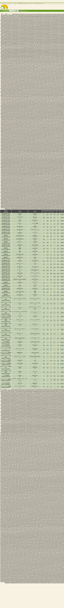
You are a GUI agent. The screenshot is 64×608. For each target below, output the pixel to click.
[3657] (13, 206)
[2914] (23, 164)
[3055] (62, 172)
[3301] (32, 186)
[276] (32, 25)
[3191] (23, 180)
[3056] (2, 173)
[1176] (57, 66)
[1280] (49, 72)
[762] (46, 46)
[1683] (42, 95)
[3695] (62, 207)
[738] (52, 45)
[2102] (20, 119)
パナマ (35, 257)
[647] (26, 41)
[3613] (9, 204)
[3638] (20, 205)
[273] (25, 25)
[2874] (31, 162)
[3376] (2, 191)
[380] (26, 29)
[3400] (10, 192)
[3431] (38, 193)
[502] (62, 34)
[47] (26, 15)
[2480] (2, 140)
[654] (43, 41)
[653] (40, 41)
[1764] (29, 100)
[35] (4, 15)
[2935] (23, 166)
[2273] (21, 129)
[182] (62, 20)
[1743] (30, 99)
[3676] (6, 207)
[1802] (15, 102)
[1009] (5, 58)
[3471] (30, 195)
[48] (27, 15)
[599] (39, 39)
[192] (22, 21)
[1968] (2, 112)
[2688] (49, 151)
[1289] (13, 74)
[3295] (15, 186)
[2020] (29, 114)
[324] (19, 27)
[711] (52, 44)
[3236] (29, 182)
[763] (48, 46)
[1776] (2, 101)
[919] (39, 53)
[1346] (55, 76)
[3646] (43, 205)
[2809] (29, 158)
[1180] (6, 68)
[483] (17, 34)
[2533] (32, 143)
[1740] (21, 99)
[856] (16, 51)
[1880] (57, 106)
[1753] (60, 99)
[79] (19, 16)
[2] (13, 14)
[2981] (32, 168)
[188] (13, 21)
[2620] (37, 148)
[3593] (13, 203)
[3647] (46, 205)
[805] (21, 49)
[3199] (46, 180)
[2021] (32, 114)
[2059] (18, 117)
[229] (47, 22)
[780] (26, 47)
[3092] (45, 174)
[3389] (40, 191)
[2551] (23, 144)
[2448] (33, 138)
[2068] (45, 117)
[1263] (62, 71)
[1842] (8, 105)
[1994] (15, 113)
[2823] (7, 160)
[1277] (40, 72)
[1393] (5, 80)
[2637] (24, 149)
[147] (42, 19)
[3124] (14, 176)
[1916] (37, 108)
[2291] (11, 130)
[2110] (43, 119)
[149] (47, 19)
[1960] (41, 111)
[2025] (44, 114)
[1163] (18, 66)
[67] (61, 15)
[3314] (8, 187)
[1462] (20, 83)
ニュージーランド (20, 291)
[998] (37, 57)
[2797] (56, 157)
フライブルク (35, 363)
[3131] (34, 176)
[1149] (40, 65)
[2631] (7, 149)
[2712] (57, 152)
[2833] (36, 160)
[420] (57, 31)
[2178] (55, 123)
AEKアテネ (19, 352)
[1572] (29, 89)
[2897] (36, 163)
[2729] (44, 154)
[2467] (26, 139)
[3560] (41, 200)
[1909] (17, 108)
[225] (37, 22)
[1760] (18, 100)
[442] (46, 32)
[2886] (4, 163)
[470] (49, 33)
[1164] (21, 66)
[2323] (42, 131)
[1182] (12, 68)
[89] (37, 16)
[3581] (40, 201)
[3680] (18, 207)
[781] (28, 47)
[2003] (42, 113)
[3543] (54, 199)
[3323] (34, 187)
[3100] (6, 175)
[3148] (21, 178)
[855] (14, 51)
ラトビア (35, 294)
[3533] (24, 199)
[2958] (27, 167)
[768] (60, 46)
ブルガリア (19, 245)
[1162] (15, 66)
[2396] (6, 136)
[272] (22, 25)
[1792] (49, 101)
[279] (39, 25)
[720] (10, 45)
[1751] (54, 99)
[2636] (21, 149)
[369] (63, 28)
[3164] (6, 179)
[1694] (12, 96)
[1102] (27, 63)
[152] (54, 19)
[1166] (27, 66)
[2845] (9, 161)
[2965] (48, 167)
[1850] (31, 105)
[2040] (26, 115)
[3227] (3, 182)
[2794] (47, 157)
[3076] (61, 173)
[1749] (48, 99)
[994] (27, 57)
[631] (52, 40)
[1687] (54, 95)
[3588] (61, 201)
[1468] (37, 83)
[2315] (18, 131)
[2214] (35, 125)
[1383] (38, 78)
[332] (38, 27)
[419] (55, 31)
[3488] (18, 197)
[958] (5, 56)
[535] (14, 37)
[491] (36, 34)
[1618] (39, 92)
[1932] (21, 109)
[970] (33, 56)
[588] (13, 39)
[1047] (54, 59)
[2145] (21, 121)
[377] (18, 29)
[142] (30, 19)
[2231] (23, 126)
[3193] (29, 180)
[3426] (23, 193)
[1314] (23, 75)
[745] (6, 46)
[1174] (51, 66)
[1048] (57, 59)
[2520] (57, 142)
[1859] (58, 105)
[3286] (51, 185)
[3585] (52, 201)
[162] (14, 20)
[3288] (57, 185)
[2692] (61, 151)
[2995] (11, 169)
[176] (47, 20)
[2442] (15, 138)
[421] (59, 31)
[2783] (15, 157)
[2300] (37, 130)
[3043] (26, 172)
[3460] (61, 194)
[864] (35, 51)
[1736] (10, 99)
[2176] (49, 123)
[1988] (61, 112)
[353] (25, 28)
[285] (53, 25)
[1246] (12, 71)
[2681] (29, 151)
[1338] (31, 76)
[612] (7, 40)
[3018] (15, 170)
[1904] (2, 108)
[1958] (35, 111)
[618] (21, 40)
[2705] (36, 152)
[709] (47, 44)
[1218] (55, 69)
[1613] (24, 92)
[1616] (33, 92)
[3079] (7, 174)
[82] (25, 16)
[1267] (11, 72)
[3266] (55, 183)
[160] (10, 20)
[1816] (57, 102)
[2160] (2, 123)
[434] (27, 32)
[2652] (6, 150)
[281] (44, 25)
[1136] (2, 65)
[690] (2, 44)
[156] (62, 394)
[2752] (49, 155)
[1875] (42, 106)
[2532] (29, 143)
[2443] (18, 138)
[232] (54, 22)
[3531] (18, 199)
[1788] (37, 101)
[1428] (45, 81)
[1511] (38, 86)
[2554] (31, 144)
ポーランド (35, 220)
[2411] (50, 136)
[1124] (29, 64)
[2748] (37, 155)
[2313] (13, 131)
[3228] (6, 182)
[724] (19, 45)
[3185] (5, 180)
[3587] (58, 201)
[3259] (34, 183)
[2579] (42, 145)
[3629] (56, 204)
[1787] (34, 101)
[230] (49, 22)
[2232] (26, 126)
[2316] (21, 131)
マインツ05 (19, 363)
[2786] (23, 157)
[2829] (24, 160)
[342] (62, 27)
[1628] (6, 93)
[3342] (27, 188)
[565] (21, 38)
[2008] (57, 113)
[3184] (2, 180)
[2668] (53, 150)
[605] (53, 39)
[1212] (37, 69)
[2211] (26, 125)
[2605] (56, 146)
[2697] (13, 152)
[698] (21, 44)
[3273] (13, 185)
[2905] (60, 163)
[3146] (15, 178)
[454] (11, 33)
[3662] (27, 206)
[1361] (36, 77)
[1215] (46, 69)
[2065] (36, 117)
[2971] (3, 168)
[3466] (15, 195)
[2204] (6, 125)
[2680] (26, 151)
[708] (45, 44)
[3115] (50, 175)
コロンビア (35, 248)
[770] (2, 47)
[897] (50, 52)
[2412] (53, 136)
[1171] (42, 66)
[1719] (23, 97)
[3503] (62, 197)
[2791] (38, 157)
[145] (37, 19)
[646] (24, 41)
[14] (30, 14)
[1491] (42, 84)
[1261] (56, 71)
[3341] (24, 188)
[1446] (35, 82)
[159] (7, 20)
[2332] (6, 132)
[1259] (50, 71)
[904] (3, 53)
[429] (15, 32)
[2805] (17, 158)
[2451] (42, 138)
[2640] (33, 149)
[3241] (44, 182)
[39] (11, 15)
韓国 (20, 248)
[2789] (32, 157)
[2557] (40, 144)
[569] (31, 38)
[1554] (39, 88)
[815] (45, 49)
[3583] (46, 201)
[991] (20, 57)
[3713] (56, 209)
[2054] (4, 117)
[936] (16, 54)
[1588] (14, 90)
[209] (63, 21)
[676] (32, 43)
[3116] (53, 175)
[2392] (57, 135)
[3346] (39, 188)
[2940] (37, 166)
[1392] (2, 80)
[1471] (46, 83)
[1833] (44, 103)
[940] (26, 54)
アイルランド (20, 294)
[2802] (8, 158)
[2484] (14, 140)
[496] (47, 34)
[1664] (49, 94)
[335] (45, 27)
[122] (46, 17)
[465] (37, 33)
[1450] (47, 82)
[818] (52, 49)
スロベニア (35, 288)
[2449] (36, 138)
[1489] (36, 84)
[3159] (54, 178)
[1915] (34, 108)
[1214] (43, 69)
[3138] (55, 176)
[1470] (43, 83)
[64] (56, 15)
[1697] (21, 96)
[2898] (39, 163)
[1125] (32, 64)
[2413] (56, 136)
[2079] (15, 118)
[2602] (47, 146)
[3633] (5, 205)
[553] (56, 37)
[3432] (41, 193)
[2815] (46, 158)
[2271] (15, 129)
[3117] (56, 175)
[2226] (8, 126)
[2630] (4, 149)
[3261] (40, 183)
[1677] (24, 95)
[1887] (15, 107)
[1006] (59, 57)
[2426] (31, 137)
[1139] (11, 65)
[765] (53, 46)
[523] (48, 35)
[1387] (50, 78)
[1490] (39, 84)
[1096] (10, 63)
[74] (11, 16)
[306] (40, 26)
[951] (52, 54)
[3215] (30, 181)
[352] (22, 28)
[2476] (53, 139)
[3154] (39, 178)
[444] (51, 32)
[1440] (18, 82)
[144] (35, 19)
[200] (41, 21)
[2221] (56, 125)
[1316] (29, 75)
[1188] (29, 68)
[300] (26, 26)
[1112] (57, 63)
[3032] (57, 170)
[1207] (23, 69)
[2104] (26, 119)
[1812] (45, 102)
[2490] (31, 140)
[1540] (61, 87)
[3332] (61, 187)
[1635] (26, 93)
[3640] (26, 205)
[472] (54, 33)
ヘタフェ (20, 375)
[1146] (31, 65)
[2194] (39, 124)
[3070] (43, 173)
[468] (45, 33)
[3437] (56, 193)
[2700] (21, 152)
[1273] (29, 72)
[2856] (41, 161)
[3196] (37, 180)
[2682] (31, 151)
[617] (18, 40)
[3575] (23, 201)
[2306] (55, 130)
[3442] (8, 194)
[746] (8, 46)
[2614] (20, 148)
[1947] (3, 111)
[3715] (62, 209)
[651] (36, 41)
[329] (31, 27)
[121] (44, 17)
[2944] (49, 166)
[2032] (2, 115)
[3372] (53, 189)
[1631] (15, 93)
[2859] (50, 161)
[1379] (26, 78)
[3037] (9, 172)
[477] (2, 34)
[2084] (29, 118)
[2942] (43, 166)
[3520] (49, 198)
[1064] (41, 60)
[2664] (41, 150)
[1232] (33, 70)
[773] (9, 47)
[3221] (48, 181)
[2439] (7, 138)
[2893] (24, 163)
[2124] (21, 120)
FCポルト (35, 367)
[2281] (44, 129)
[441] (44, 32)
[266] (8, 25)
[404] (19, 31)
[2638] (27, 149)
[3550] (12, 200)
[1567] (15, 89)
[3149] (24, 178)
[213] (9, 22)
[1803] (18, 102)
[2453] (48, 138)
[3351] (54, 188)
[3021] (24, 170)
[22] (44, 14)
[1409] (52, 80)
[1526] (20, 87)
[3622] (35, 204)
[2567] (7, 145)
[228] (45, 22)
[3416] (57, 192)
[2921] (44, 164)
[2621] (40, 148)
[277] (34, 25)
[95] (48, 16)
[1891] (26, 107)
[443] (48, 32)
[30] (59, 14)
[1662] (43, 94)
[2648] (57, 149)
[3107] (26, 175)
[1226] (15, 70)
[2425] (29, 137)
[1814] (51, 102)
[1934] (27, 109)
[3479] (54, 195)
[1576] (41, 89)
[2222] (59, 125)
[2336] (18, 132)
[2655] (15, 150)
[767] (58, 46)
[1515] (50, 86)
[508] (13, 35)
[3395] (58, 191)
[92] (43, 16)
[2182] (4, 124)
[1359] (30, 77)
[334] (43, 27)
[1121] (21, 64)
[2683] (34, 151)
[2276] (29, 129)
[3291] (3, 186)
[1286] (4, 74)
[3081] (13, 174)
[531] (4, 37)
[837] (34, 50)
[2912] (18, 164)
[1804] (21, 102)
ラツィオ (20, 383)
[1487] (30, 84)
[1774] (59, 100)
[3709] (44, 209)
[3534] (27, 199)
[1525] (17, 87)
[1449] (44, 82)
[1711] (62, 96)
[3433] (44, 193)
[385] (37, 29)
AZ (35, 360)
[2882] (55, 162)
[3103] (15, 175)
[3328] (49, 187)
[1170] (39, 66)
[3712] (53, 209)
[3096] (57, 174)
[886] (24, 52)
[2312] (10, 131)
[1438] (12, 82)
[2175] (46, 123)
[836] (32, 50)
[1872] (33, 106)
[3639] (23, 205)
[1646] (59, 93)
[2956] (21, 167)
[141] (28, 19)
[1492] (45, 84)
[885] (21, 52)
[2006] (51, 113)
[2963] (42, 167)
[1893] (32, 107)
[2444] (21, 138)
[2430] (43, 137)
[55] (40, 15)
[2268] (6, 129)
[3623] (38, 204)
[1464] (26, 83)
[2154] (47, 121)
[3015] (7, 170)
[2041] (29, 115)
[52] (35, 15)
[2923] (50, 164)
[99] (55, 16)
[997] (34, 57)
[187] (10, 21)
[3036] (6, 172)
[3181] (56, 179)
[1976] (26, 112)
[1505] (21, 86)
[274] (27, 25)
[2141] (9, 121)
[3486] (12, 197)
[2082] (23, 118)
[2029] (56, 114)
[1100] (21, 63)
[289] (63, 25)
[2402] (23, 136)
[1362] (39, 77)
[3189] (17, 180)
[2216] (41, 125)
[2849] (21, 161)
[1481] (13, 84)
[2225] (5, 126)
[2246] (4, 127)
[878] (5, 52)
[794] (59, 47)
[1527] (23, 87)
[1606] (4, 92)
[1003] (50, 57)
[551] (52, 37)
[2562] (55, 144)
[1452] (53, 82)
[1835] (50, 103)
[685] (53, 43)
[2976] (18, 168)
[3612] (6, 204)
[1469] (40, 83)
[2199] (54, 124)
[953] (56, 54)
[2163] (11, 123)
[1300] (45, 74)
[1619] (42, 92)
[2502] (4, 142)
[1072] (2, 62)
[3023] (30, 170)
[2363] (34, 133)
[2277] (32, 129)
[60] (49, 15)
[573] (40, 38)
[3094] (51, 174)
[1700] (29, 96)
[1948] (6, 111)
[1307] (3, 75)
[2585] (60, 145)
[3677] (9, 207)
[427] (10, 32)
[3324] (37, 187)
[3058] (8, 173)
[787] (42, 47)
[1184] (18, 68)
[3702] (23, 209)
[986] (8, 57)
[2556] (37, 144)
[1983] (46, 112)
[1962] (47, 111)
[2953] (13, 167)
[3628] (53, 204)
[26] (51, 14)
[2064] (33, 117)
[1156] (61, 65)
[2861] (56, 161)
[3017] (13, 170)
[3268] (61, 183)
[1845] (17, 105)
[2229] (17, 126)
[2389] (48, 135)
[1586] (8, 90)
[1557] (48, 88)
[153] (56, 19)
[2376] (10, 135)
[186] (8, 21)
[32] (62, 14)
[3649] (52, 205)
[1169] (36, 66)
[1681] (36, 95)
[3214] (27, 181)
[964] (19, 56)
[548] (45, 37)
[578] (52, 38)
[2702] (27, 152)
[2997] (17, 169)
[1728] (49, 97)
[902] (62, 52)
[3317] (17, 187)
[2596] (29, 146)
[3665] (36, 206)
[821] (59, 49)
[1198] (59, 68)
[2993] (5, 169)
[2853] (32, 161)
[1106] (39, 63)
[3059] (11, 173)
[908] (13, 53)
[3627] (50, 204)
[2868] (14, 162)
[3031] (54, 170)
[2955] (18, 167)
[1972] (14, 112)
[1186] (23, 68)
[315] (61, 26)
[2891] (18, 163)
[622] (30, 40)
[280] (41, 25)
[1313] (21, 75)
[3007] (46, 169)
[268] (13, 25)
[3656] (10, 206)
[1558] (51, 88)
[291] (4, 26)
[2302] (43, 130)
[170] (33, 20)
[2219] (50, 125)
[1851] (34, 105)
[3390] (43, 191)
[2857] (44, 161)
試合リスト (22, 10)
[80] (21, 16)
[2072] (57, 117)
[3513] (29, 198)
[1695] (15, 96)
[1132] (53, 64)
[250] (33, 23)
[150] (49, 19)
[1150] (43, 65)
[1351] (7, 77)
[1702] (35, 96)
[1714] (8, 97)
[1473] (52, 83)
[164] (19, 20)
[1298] (39, 74)
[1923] (58, 108)
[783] (33, 47)
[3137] (52, 176)
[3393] (52, 191)
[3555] (26, 200)
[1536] (49, 87)
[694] (11, 44)
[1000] (41, 57)
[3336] (10, 188)
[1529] (29, 87)
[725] (21, 45)
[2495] (46, 140)
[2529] (21, 143)
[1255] (38, 71)
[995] (29, 57)
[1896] (41, 107)
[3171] (26, 179)
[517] (34, 35)
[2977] (21, 168)
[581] (59, 38)
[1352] (10, 77)
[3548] (6, 200)
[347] (10, 28)
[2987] (50, 168)
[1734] (4, 99)
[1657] (29, 94)
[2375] (7, 135)
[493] (40, 34)
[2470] (35, 139)
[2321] (36, 131)
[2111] (46, 119)
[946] (40, 54)
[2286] (59, 129)
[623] (33, 40)
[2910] (12, 164)
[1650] (8, 94)
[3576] (26, 201)
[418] (52, 31)
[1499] (3, 86)
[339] (55, 27)
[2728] (41, 154)
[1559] (54, 88)
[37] (8, 15)
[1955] (26, 111)
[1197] (56, 68)
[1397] (17, 80)
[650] (33, 41)
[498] (52, 34)
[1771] (50, 100)
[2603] (50, 146)
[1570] (23, 89)
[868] (45, 51)
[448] (60, 32)
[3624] (41, 204)
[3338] (15, 188)
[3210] (15, 181)
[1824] (18, 103)
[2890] (15, 163)
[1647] (62, 93)
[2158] (59, 121)
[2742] (20, 155)
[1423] (30, 81)
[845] (53, 50)
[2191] (30, 124)
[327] (26, 27)
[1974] (20, 112)
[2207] (15, 125)
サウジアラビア (19, 235)
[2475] (50, 139)
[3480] (57, 195)
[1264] (2, 72)
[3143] (7, 178)
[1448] (41, 82)
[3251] (11, 183)
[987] (10, 57)
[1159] (7, 66)
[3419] (3, 193)
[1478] (4, 84)
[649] (31, 41)
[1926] (4, 109)
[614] (11, 40)
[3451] (34, 194)
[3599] (30, 203)
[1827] (26, 103)
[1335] (23, 76)
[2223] (62, 125)
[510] (18, 35)
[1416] (10, 81)
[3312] (2, 187)
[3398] (4, 192)
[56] (42, 15)
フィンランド (35, 266)
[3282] (39, 185)
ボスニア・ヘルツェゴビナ (20, 279)
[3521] (52, 198)
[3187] (11, 180)
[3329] (52, 187)
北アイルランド (35, 269)
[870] (49, 51)
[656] (47, 41)
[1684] (45, 95)
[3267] (58, 183)
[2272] (18, 129)
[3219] (42, 181)
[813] (40, 49)
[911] (20, 53)
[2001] (36, 113)
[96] (50, 16)
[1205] (17, 69)
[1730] (55, 97)
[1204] (14, 69)
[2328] (57, 131)
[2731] (50, 154)
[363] (48, 28)
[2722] (23, 154)
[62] (52, 15)
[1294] (27, 74)
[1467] (34, 83)
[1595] (34, 90)
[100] (57, 16)
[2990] (59, 168)
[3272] (10, 185)
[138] (21, 19)
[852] (7, 51)
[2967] (54, 167)
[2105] (29, 119)
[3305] (44, 186)
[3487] (15, 197)
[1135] (62, 64)
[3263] (46, 183)
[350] (18, 28)
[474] (59, 33)
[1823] (15, 103)
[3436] (53, 193)
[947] (42, 54)
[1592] (26, 90)
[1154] (55, 65)
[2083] (26, 118)
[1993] (13, 113)
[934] (11, 54)
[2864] (2, 162)
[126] (55, 17)
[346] (8, 28)
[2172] (37, 123)
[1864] (10, 106)
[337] (50, 27)
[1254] (35, 71)
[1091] (58, 62)
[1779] (11, 101)
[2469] (32, 139)
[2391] (54, 135)
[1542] (4, 88)
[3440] (2, 194)
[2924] (53, 164)
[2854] (35, 161)
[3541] (48, 199)
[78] (18, 16)
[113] (25, 17)
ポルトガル (19, 273)
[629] (47, 40)
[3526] (4, 199)
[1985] (52, 112)
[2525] (9, 143)
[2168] (26, 123)
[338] (52, 27)
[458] (21, 33)
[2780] (6, 157)
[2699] (18, 152)
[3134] (43, 176)
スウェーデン (20, 226)
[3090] (39, 174)
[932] (7, 54)
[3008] (49, 169)
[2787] (26, 157)
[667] (10, 43)
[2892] (21, 163)
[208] (60, 21)
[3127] (23, 176)
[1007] (62, 57)
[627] (42, 40)
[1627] (3, 93)
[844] (51, 50)
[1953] (21, 111)
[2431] (46, 137)
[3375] (62, 189)
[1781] (17, 101)
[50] (31, 15)
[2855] (38, 161)
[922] (46, 53)
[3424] (18, 193)
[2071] (54, 117)
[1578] (47, 89)
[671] (20, 43)
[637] (2, 41)
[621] (28, 40)
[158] (5, 20)
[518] (37, 35)
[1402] (31, 80)
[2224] (2, 126)
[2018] (23, 114)
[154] (59, 19)
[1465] (29, 83)
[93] (44, 16)
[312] (54, 26)
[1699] (26, 96)
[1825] (21, 103)
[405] (21, 31)
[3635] (11, 205)
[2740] (14, 155)
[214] (11, 22)
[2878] (43, 162)
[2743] (23, 155)
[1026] (55, 58)
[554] (59, 37)
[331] (36, 27)
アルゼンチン (20, 257)
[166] (24, 20)
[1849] (29, 105)
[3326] (43, 187)
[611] (4, 40)
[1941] (48, 109)
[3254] (20, 183)
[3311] (62, 186)
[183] (63, 395)
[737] (50, 45)
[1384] (41, 78)
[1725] (40, 97)
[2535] (38, 143)
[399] (7, 31)
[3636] (14, 205)
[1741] (24, 99)
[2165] (17, 123)
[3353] (60, 188)
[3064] (26, 173)
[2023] (38, 114)
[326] (24, 27)
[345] (6, 28)
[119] (39, 17)
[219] (23, 22)
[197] (34, 21)
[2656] (18, 150)
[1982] (43, 112)
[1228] (21, 70)
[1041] (36, 59)
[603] (48, 39)
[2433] (52, 137)
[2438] (4, 138)
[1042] (39, 59)
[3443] (11, 194)
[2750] (43, 155)
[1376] (18, 78)
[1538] (55, 87)
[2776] (57, 156)
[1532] (37, 87)
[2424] (26, 137)
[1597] (40, 90)
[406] (24, 31)
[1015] (23, 58)
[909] (15, 53)
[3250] (8, 183)
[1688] (57, 95)
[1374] (12, 78)
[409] (31, 31)
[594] (27, 39)
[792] (54, 47)
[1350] (4, 77)
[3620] (29, 204)
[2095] (62, 118)
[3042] (23, 172)
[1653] (17, 94)
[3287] (54, 185)
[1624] (57, 92)
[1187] (26, 68)
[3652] (61, 205)
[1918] (43, 108)
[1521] (5, 87)
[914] (27, 53)
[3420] (6, 193)
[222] (30, 22)
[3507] (11, 198)
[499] (55, 34)
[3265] (52, 183)
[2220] (53, 125)
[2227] (11, 126)
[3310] (59, 186)
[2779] (3, 157)
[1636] (29, 93)
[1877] (48, 106)
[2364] (37, 133)
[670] (18, 43)
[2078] (12, 118)
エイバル (35, 316)
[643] (17, 41)
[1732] (61, 97)
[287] (58, 25)
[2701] (24, 152)
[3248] (2, 183)
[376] (16, 29)
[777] (18, 47)
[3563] (50, 200)
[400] (10, 31)
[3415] (54, 192)
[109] (15, 17)
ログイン (27, 3)
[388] (45, 29)
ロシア (35, 285)
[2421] (17, 137)
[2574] (27, 145)
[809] (31, 49)
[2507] (18, 142)
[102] (62, 16)
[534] (11, 37)
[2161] (5, 123)
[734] (43, 45)
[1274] (31, 72)
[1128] (41, 64)
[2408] (41, 136)
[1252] (29, 71)
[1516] (53, 86)
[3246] (59, 182)
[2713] (60, 152)
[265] (6, 25)
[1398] (20, 80)
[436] (32, 32)
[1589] (17, 90)
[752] (22, 46)
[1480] (10, 84)
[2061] (24, 117)
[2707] (42, 152)
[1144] (26, 65)
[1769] (44, 100)
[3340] (21, 188)
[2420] (14, 137)
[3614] (12, 204)
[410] (33, 31)
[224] (35, 22)
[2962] (39, 167)
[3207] (7, 181)
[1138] (8, 65)
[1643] (50, 93)
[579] (55, 38)
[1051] (3, 60)
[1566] (12, 89)
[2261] (48, 127)
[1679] (30, 95)
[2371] (58, 133)
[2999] (23, 169)
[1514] (47, 86)
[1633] (21, 93)
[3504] (2, 198)
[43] (19, 15)
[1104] (33, 63)
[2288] (2, 130)
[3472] (33, 195)
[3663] (30, 206)
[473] (56, 33)
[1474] (55, 83)
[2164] (14, 123)
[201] (44, 21)
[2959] (30, 167)
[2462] (12, 139)
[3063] (23, 173)
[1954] (23, 111)
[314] (59, 26)
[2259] (42, 127)
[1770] (47, 100)
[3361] (21, 189)
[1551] (30, 88)
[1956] (29, 111)
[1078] (20, 62)
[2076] (6, 118)
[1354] (15, 77)
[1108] (45, 63)
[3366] (35, 189)
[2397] (9, 136)
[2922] (47, 164)
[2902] (51, 163)
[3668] (45, 206)
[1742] (27, 99)
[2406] (35, 136)
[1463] (23, 83)
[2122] (15, 120)
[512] (22, 35)
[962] (14, 56)
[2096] (2, 119)
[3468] (21, 195)
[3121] (5, 176)
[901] (59, 52)
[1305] (60, 74)
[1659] (34, 94)
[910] (18, 53)
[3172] (29, 179)
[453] (9, 33)
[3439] (62, 193)
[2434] (55, 137)
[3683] (26, 207)
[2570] (15, 145)
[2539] (50, 143)
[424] (3, 32)
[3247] (62, 182)
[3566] (59, 200)
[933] (9, 54)
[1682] (39, 95)
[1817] (60, 102)
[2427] (34, 137)
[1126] (35, 64)
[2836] (45, 160)
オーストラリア (19, 254)
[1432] (57, 81)
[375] (14, 29)
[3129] (29, 176)
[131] (4, 19)
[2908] (6, 164)
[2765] (24, 156)
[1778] (8, 101)
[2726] (35, 154)
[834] (27, 50)
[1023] (46, 58)
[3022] (27, 170)
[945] (37, 54)
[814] (43, 49)
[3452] (37, 194)
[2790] (35, 157)
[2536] (41, 143)
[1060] (29, 60)
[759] (39, 46)
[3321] (29, 187)
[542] (30, 37)
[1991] (7, 113)
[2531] (26, 143)
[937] (18, 54)
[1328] (2, 76)
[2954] (15, 167)
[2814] (43, 158)
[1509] (32, 86)
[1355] (18, 77)
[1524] (14, 87)
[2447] (30, 138)
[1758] (12, 100)
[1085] (40, 62)
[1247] (15, 71)
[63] (54, 15)
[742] (62, 45)
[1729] (52, 97)
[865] (37, 51)
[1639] (38, 93)
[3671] (54, 206)
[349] (15, 28)
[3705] (32, 209)
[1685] (48, 95)
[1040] (33, 59)
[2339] (26, 132)
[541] (28, 37)
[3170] (23, 179)
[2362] (31, 133)
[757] (34, 46)
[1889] (21, 107)
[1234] (39, 70)
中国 (35, 291)
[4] (15, 14)
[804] (19, 49)
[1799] (7, 102)
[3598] (27, 203)
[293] (9, 26)
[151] (52, 19)
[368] (60, 28)
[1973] (17, 112)
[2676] (14, 151)
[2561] (52, 144)
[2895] (30, 163)
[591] (20, 39)
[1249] (21, 71)
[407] (26, 31)
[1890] (23, 107)
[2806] (20, 158)
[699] (23, 44)
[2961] (36, 167)
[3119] (62, 175)
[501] (59, 34)
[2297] (29, 130)
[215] (14, 22)
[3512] (26, 198)
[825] (6, 50)
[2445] (24, 138)
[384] (35, 29)
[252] (38, 23)
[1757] (9, 100)
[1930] (15, 109)
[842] (46, 50)
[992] (22, 57)
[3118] (59, 175)
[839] (39, 50)
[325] (21, 27)
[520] (41, 35)
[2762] (15, 156)
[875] (61, 51)
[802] (14, 49)
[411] (36, 31)
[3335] (7, 188)
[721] (12, 45)
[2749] (40, 155)
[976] (47, 56)
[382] (30, 29)
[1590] (20, 90)
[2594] (23, 146)
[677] (34, 43)
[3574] (20, 201)
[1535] (46, 87)
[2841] (60, 160)
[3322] (31, 187)
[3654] (4, 206)
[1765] (32, 100)
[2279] (38, 129)
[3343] (30, 188)
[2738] (8, 155)
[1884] (6, 107)
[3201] (52, 180)
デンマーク (19, 266)
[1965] (56, 111)
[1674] (15, 95)
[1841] (5, 105)
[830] (18, 50)
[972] (38, 56)
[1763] (26, 100)
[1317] (32, 75)
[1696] (18, 96)
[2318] (27, 131)
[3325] (40, 187)
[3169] (21, 179)
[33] (63, 389)
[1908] (14, 108)
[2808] (26, 158)
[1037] (24, 59)
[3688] (41, 207)
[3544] (57, 199)
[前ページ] (3, 14)
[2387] (42, 135)
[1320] (41, 75)
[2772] (45, 156)
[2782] (12, 157)
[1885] (9, 107)
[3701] (21, 209)
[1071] (62, 60)
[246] (24, 23)
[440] (41, 32)
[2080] (18, 118)
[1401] (29, 80)
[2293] (17, 130)
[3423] (15, 193)
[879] (7, 52)
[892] (38, 52)
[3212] (21, 181)
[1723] (34, 97)
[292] (7, 26)
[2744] (26, 155)
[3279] (30, 185)
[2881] (52, 162)
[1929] (13, 109)
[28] (55, 14)
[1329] (5, 76)
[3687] (38, 207)
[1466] (31, 83)
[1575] (38, 89)
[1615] (30, 92)
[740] (57, 45)
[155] (61, 19)
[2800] (2, 158)
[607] (58, 39)
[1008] (2, 58)
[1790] (43, 101)
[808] (29, 49)
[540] (26, 37)
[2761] (13, 156)
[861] (28, 51)
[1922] (55, 108)
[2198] (51, 124)
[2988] (53, 168)
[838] (37, 50)
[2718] (12, 154)
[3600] (33, 203)
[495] (45, 34)
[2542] (59, 143)
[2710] (51, 152)
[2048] (49, 115)
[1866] (15, 106)
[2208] (18, 125)
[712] (54, 44)
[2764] (21, 156)
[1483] (18, 84)
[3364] (29, 189)
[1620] (45, 92)
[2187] (18, 124)
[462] (30, 33)
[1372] (6, 78)
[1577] (44, 89)
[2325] (48, 131)
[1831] (38, 103)
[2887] (7, 163)
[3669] (48, 206)
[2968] (57, 167)
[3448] (26, 194)
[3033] (60, 170)
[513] (25, 35)
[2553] (29, 144)
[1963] (50, 111)
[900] (57, 52)
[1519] (62, 86)
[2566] (4, 145)
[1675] (18, 95)
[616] (16, 40)
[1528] (26, 87)
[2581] (48, 145)
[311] (52, 26)
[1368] (57, 77)
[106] (8, 17)
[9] (21, 14)
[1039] (30, 59)
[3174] (35, 179)
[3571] (11, 201)
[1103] (30, 63)
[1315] (26, 75)
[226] (40, 22)
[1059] (26, 60)
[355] (29, 28)
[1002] (47, 57)
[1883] (3, 107)
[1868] (21, 106)
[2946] (55, 166)
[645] (21, 41)
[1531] (34, 87)
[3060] (14, 173)
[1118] (12, 64)
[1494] (51, 84)
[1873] (36, 106)
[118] (37, 17)
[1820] (6, 103)
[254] (43, 23)
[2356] (14, 133)
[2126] (27, 120)
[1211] (34, 69)
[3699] (15, 209)
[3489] (21, 197)
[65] (58, 15)
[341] (59, 27)
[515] (29, 35)
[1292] (21, 74)
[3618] (23, 204)
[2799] (62, 157)
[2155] (50, 121)
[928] (60, 53)
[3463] (7, 195)
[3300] (29, 186)
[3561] (44, 200)
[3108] (29, 175)
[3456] (49, 194)
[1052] (6, 60)
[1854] (43, 105)
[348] (13, 28)
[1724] (37, 97)
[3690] (47, 207)
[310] (49, 26)
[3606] (51, 203)
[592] (22, 39)
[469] (47, 33)
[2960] (33, 167)
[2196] (45, 124)
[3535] (30, 199)
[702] (30, 44)
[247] (26, 23)
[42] (17, 15)
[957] (2, 56)
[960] (10, 56)
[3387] (34, 191)
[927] (58, 53)
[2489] (29, 140)
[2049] (52, 115)
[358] (37, 28)
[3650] (55, 205)
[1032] (10, 59)
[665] (6, 43)
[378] (21, 29)
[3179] (50, 179)
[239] (7, 23)
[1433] (60, 81)
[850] (2, 51)
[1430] (51, 81)
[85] (30, 16)
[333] (40, 27)
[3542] (51, 199)
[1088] (49, 62)
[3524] (61, 198)
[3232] (18, 182)
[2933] (17, 166)
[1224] (10, 70)
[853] (9, 51)
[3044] (29, 172)
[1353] (13, 77)
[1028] (61, 58)
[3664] (33, 206)
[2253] (24, 127)
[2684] (37, 151)
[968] (29, 56)
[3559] (38, 200)
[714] (59, 44)
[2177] (52, 123)
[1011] (11, 58)
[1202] (8, 69)
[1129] (44, 64)
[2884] (61, 162)
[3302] (35, 186)
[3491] (26, 197)
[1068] (53, 60)
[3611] (3, 204)
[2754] (55, 155)
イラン (19, 285)
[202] (46, 21)
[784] (35, 47)
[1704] (41, 96)
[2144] (18, 121)
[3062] (20, 173)
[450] (2, 33)
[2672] (2, 151)
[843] (48, 50)
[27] (53, 14)
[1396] (14, 80)
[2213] (32, 125)
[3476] (45, 195)
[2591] (15, 146)
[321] (12, 27)
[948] (45, 54)
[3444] (14, 194)
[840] (41, 50)
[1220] (61, 69)
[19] (39, 14)
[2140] (6, 121)
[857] (18, 51)
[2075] (3, 118)
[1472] (49, 83)
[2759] (7, 156)
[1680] (33, 95)
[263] (63, 398)
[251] (36, 23)
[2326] (51, 131)
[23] (46, 14)
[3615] (15, 204)
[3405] (24, 192)
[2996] (14, 169)
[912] (22, 53)
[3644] (37, 205)
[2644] (45, 149)
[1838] (59, 103)
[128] (60, 17)
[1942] (51, 109)
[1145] (29, 65)
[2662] (35, 150)
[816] (47, 49)
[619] (23, 40)
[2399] (15, 136)
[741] (59, 45)
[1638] (35, 93)
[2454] (51, 138)
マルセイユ (35, 348)
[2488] (26, 140)
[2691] (58, 151)
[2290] (8, 130)
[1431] (54, 81)
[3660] (21, 206)
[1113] (60, 63)
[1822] (12, 103)
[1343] (46, 76)
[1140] (14, 65)
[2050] (55, 115)
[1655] (23, 94)
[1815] (54, 102)
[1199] (62, 68)
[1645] (56, 93)
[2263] (54, 127)
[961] (12, 56)
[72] (7, 16)
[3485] (9, 197)
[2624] (49, 148)
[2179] (58, 123)
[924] (51, 53)
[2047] (46, 115)
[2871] (23, 162)
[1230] (27, 70)
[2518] (51, 142)
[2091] (50, 118)
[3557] (32, 200)
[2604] (53, 146)
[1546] (15, 88)
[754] (27, 46)
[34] (3, 15)
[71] (5, 16)
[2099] (11, 119)
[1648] (2, 94)
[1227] (18, 70)
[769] (63, 46)
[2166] (20, 123)
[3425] (21, 193)
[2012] (6, 114)
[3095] (54, 174)
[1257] (44, 71)
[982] (62, 56)
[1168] (33, 66)
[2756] (61, 155)
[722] (14, 45)
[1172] (45, 66)
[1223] (7, 70)
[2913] (21, 164)
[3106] (23, 175)
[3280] (33, 185)
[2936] (26, 166)
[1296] (33, 74)
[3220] (45, 181)
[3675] (3, 207)
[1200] (2, 69)
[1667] (58, 94)
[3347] (42, 188)
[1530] (31, 87)
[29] (57, 14)
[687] (58, 43)
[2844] (6, 161)
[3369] (44, 189)
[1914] (31, 108)
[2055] (7, 117)
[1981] (40, 112)
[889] (31, 52)
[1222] (4, 70)
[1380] (29, 78)
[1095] (7, 63)
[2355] (11, 133)
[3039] (15, 172)
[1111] (54, 63)
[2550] (20, 144)
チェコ (19, 220)
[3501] (56, 197)
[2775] (54, 156)
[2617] (29, 148)
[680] (41, 43)
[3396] (61, 191)
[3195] (34, 180)
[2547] (11, 144)
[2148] (29, 121)
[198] (37, 21)
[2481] (5, 140)
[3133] (40, 176)
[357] (34, 28)
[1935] (30, 109)
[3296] (18, 186)
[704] (35, 44)
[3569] (5, 201)
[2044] (37, 115)
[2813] (40, 158)
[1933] (24, 109)
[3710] (47, 209)
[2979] (26, 168)
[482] (14, 34)
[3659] (18, 206)
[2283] (50, 129)
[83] (27, 16)
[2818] (55, 158)
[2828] (21, 160)
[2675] (11, 151)
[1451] (50, 82)
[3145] (13, 178)
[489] (31, 34)
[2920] (41, 164)
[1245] (9, 71)
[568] (29, 38)
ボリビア (35, 238)
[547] (42, 37)
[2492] (37, 140)
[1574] (35, 89)
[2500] (61, 140)
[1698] (23, 96)
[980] (57, 56)
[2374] (4, 135)
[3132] (37, 176)
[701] (28, 44)
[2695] (7, 152)
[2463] (15, 139)
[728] (29, 45)
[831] (20, 50)
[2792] (41, 157)
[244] (19, 23)
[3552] (18, 200)
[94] (46, 16)
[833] (25, 50)
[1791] (46, 101)
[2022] (35, 114)
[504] (3, 35)
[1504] (18, 86)
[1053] (9, 60)
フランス (20, 214)
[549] (47, 37)
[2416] (2, 137)
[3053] (56, 172)
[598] (37, 39)
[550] (49, 37)
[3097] (60, 174)
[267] (10, 25)
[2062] (27, 117)
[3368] (41, 189)
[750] (18, 46)
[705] (37, 44)
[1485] (24, 84)
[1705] (44, 96)
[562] (14, 38)
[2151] (38, 121)
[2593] (21, 146)
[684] (51, 43)
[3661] (24, 206)
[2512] (33, 142)
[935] (14, 54)
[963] (17, 56)
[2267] (3, 129)
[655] (45, 41)
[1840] (2, 105)
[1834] (47, 103)
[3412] (45, 192)
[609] (63, 39)
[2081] (21, 118)
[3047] (38, 172)
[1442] (23, 82)
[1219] (58, 69)
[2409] (44, 136)
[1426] (39, 81)
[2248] (10, 127)
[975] (45, 56)
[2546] (8, 144)
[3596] (21, 203)
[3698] (12, 209)
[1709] (56, 96)
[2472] (41, 139)
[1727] (46, 97)
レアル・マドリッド (35, 341)
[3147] (18, 178)
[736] (47, 45)
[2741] (17, 155)
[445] (53, 32)
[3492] (29, 197)
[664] (3, 43)
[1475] (58, 83)
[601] (44, 39)
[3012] (61, 169)
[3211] (18, 181)
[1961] (44, 111)
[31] (60, 14)
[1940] (45, 109)
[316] (62, 401)
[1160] (10, 66)
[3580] (37, 201)
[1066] (47, 60)
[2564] (61, 144)
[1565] (9, 89)
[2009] (60, 113)
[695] (14, 44)
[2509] (24, 142)
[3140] (61, 176)
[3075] (58, 173)
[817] (50, 49)
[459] (23, 33)
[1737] (13, 99)
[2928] (2, 166)
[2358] (20, 133)
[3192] (26, 180)
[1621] (48, 92)
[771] (4, 47)
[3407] (30, 192)
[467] (42, 33)
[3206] (4, 181)
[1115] (3, 64)
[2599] (38, 146)
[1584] (2, 90)
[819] (55, 49)
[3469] (24, 195)
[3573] (17, 201)
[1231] (30, 70)
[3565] (56, 200)
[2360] (26, 133)
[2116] (61, 119)
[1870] (27, 106)
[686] (55, 43)
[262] (62, 23)
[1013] (17, 58)
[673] (25, 43)
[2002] (39, 113)
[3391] (46, 191)
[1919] (46, 108)
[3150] (27, 178)
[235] (61, 22)
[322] (14, 27)
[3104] (18, 175)
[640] (10, 41)
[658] (52, 41)
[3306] (47, 186)
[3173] (32, 179)
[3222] (51, 181)
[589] (15, 39)
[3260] (37, 183)
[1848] (26, 105)
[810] (33, 49)
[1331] (11, 76)
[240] (10, 23)
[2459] (3, 139)
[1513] (44, 86)
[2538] (47, 143)
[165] (21, 20)
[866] (40, 51)
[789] (47, 47)
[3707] (38, 209)
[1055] (15, 60)
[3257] (29, 183)
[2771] (42, 156)
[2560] (49, 144)
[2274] (23, 129)
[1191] (38, 68)
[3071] (46, 173)
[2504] (10, 142)
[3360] (18, 189)
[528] (60, 35)
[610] (2, 40)
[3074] (55, 173)
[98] (53, 16)
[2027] (50, 114)
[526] (55, 35)
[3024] (33, 170)
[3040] (18, 172)
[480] (10, 34)
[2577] (36, 145)
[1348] (61, 76)
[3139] (58, 176)
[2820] (61, 158)
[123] (48, 17)
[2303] (46, 130)
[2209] (21, 125)
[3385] (29, 191)
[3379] (11, 191)
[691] (4, 44)
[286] (55, 25)
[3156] (45, 178)
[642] (14, 41)
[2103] (23, 119)
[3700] (18, 209)
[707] (42, 44)
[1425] (36, 81)
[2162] (8, 123)
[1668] (61, 94)
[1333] (17, 76)
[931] (4, 54)
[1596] (37, 90)
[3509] (17, 198)
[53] (36, 15)
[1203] (11, 69)
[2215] (38, 125)
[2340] (29, 132)
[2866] (8, 162)
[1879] (54, 106)
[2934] (20, 166)
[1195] (50, 68)
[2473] (44, 139)
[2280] (41, 129)
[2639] (30, 149)
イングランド (35, 260)
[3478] (51, 195)
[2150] (35, 121)
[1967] (62, 111)
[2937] (29, 166)
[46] (24, 15)
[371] (4, 29)
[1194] (47, 68)
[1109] (48, 63)
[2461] (9, 139)
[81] (23, 16)
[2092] (53, 118)
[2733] (56, 154)
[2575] (30, 145)
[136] (16, 19)
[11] (25, 14)
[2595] (26, 146)
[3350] (51, 188)
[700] (26, 44)
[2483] (11, 140)
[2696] (10, 152)
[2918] (35, 164)
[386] (40, 29)
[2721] (21, 154)
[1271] (23, 72)
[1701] (32, 96)
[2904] (57, 163)
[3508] (14, 198)
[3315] (11, 187)
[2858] (47, 161)
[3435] (50, 193)
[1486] (27, 84)
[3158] (51, 178)
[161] (12, 20)
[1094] (4, 63)
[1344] (49, 76)
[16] (34, 14)
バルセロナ (19, 341)
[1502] (12, 86)
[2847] (15, 161)
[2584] (57, 145)
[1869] (24, 106)
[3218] (39, 181)
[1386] (47, 78)
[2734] (59, 154)
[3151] (30, 178)
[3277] (24, 185)
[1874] (39, 106)
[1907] (11, 108)
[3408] (33, 192)
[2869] (17, 162)
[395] (61, 29)
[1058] (23, 60)
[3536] (33, 199)
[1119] (15, 64)
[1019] (34, 58)
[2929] (5, 166)
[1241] (60, 70)
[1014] (20, 58)
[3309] (56, 186)
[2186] (15, 124)
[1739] (18, 99)
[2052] (61, 115)
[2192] (33, 124)
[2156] (53, 121)
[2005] (48, 113)
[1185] (21, 68)
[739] (55, 45)
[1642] (47, 93)
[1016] (26, 58)
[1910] (20, 108)
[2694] (4, 152)
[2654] (12, 150)
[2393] (60, 135)
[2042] (31, 115)
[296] (16, 26)
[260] (57, 23)
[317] (2, 27)
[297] (18, 26)
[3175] (38, 179)
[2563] (58, 144)
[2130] (39, 120)
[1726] (43, 97)
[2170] (31, 123)
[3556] (29, 200)
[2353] (5, 133)
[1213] (40, 69)
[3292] (6, 186)
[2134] (51, 120)
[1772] (53, 100)
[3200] (49, 180)
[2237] (40, 126)
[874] (59, 51)
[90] (39, 16)
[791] (52, 47)
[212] (7, 22)
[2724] (29, 154)
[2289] (5, 130)
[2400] (18, 136)
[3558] (35, 200)
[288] (60, 25)
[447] (58, 32)
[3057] (5, 173)
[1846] (20, 105)
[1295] (30, 74)
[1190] (35, 68)
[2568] (10, 145)
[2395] (3, 136)
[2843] (3, 161)
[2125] (24, 120)
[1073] (5, 62)
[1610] (15, 92)
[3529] (13, 199)
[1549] (24, 88)
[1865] (13, 106)
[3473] (36, 195)
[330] (33, 27)
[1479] (7, 84)
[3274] (15, 185)
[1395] (11, 80)
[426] (8, 32)
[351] (20, 28)
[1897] (44, 107)
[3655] (7, 206)
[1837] (56, 103)
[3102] (12, 175)
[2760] (10, 156)
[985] (6, 57)
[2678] (20, 151)
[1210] (31, 69)
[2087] (38, 118)
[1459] (11, 83)
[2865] (5, 162)
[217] (18, 22)
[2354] (8, 133)
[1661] (40, 94)
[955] (61, 54)
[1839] (62, 103)
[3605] (48, 203)
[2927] (62, 164)
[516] (32, 35)
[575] (45, 38)
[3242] (47, 182)
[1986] (55, 112)
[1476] (61, 83)
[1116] (6, 64)
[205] (53, 21)
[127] (58, 17)
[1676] (21, 95)
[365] (53, 28)
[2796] (53, 157)
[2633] (13, 149)
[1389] (56, 78)
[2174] (43, 123)
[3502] (59, 197)
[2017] (21, 114)
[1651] (11, 94)
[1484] (21, 84)
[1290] (15, 74)
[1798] (4, 102)
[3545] (60, 199)
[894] (43, 52)
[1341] (40, 76)
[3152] (33, 178)
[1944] (57, 109)
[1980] (37, 112)
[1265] (5, 72)
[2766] (27, 156)
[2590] (12, 146)
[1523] (11, 87)
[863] (33, 51)
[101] (59, 16)
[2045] (40, 115)
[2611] (11, 148)
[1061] (32, 60)
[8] (20, 14)
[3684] (29, 207)
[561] (12, 38)
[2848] (18, 161)
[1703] (38, 96)
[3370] (47, 189)
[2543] (62, 143)
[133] (9, 19)
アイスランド (35, 279)
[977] (50, 56)
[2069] (48, 117)
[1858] (55, 105)
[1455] (62, 82)
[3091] (42, 174)
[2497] (52, 140)
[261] (59, 23)
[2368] (49, 133)
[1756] (6, 100)
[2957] (24, 167)
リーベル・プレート (35, 333)
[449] (63, 32)
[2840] (57, 160)
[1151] (46, 65)
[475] (61, 33)
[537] (18, 37)
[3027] (42, 170)
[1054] (12, 60)
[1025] (52, 58)
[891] (36, 52)
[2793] (44, 157)
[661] (59, 41)
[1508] (29, 86)
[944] (35, 54)
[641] (12, 41)
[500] (57, 34)
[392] (54, 29)
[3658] (15, 206)
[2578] (39, 145)
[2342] (35, 132)
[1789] (40, 101)
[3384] (26, 191)
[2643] (42, 149)
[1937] (36, 109)
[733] (40, 45)
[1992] (10, 113)
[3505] (5, 198)
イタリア (20, 260)
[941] (28, 54)
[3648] (49, 205)
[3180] (53, 179)
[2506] (15, 142)
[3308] (53, 186)
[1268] (14, 72)
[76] (14, 16)
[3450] (31, 194)
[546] (40, 37)
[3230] (12, 182)
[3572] (14, 201)
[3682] (23, 207)
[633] (56, 40)
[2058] (15, 117)
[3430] (35, 193)
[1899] (50, 107)
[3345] (36, 188)
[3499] (50, 197)
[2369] (52, 133)
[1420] (21, 81)
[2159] (62, 121)
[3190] (20, 180)
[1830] (35, 103)
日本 (20, 251)
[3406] (27, 192)
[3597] (24, 203)
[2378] (15, 135)
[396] (62, 404)
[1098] (15, 63)
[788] (45, 47)
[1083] (34, 62)
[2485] (17, 140)
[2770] (39, 156)
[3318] (20, 187)
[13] (28, 14)
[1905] (5, 108)
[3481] (60, 195)
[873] (56, 51)
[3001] (29, 169)
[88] (35, 16)
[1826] (23, 103)
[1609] (13, 92)
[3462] (4, 195)
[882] (14, 52)
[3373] (56, 189)
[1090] (55, 62)
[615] (14, 40)
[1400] (26, 80)
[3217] (36, 181)
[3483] (3, 197)
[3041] (21, 172)
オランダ (35, 214)
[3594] (15, 203)
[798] (5, 49)
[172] (38, 20)
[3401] (13, 192)
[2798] (59, 157)
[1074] (8, 62)
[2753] (52, 155)
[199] (39, 21)
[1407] (46, 80)
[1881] (60, 106)
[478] (5, 34)
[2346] (47, 132)
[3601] (36, 203)
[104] (3, 17)
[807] (26, 49)
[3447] (23, 194)
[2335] (15, 132)
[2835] (42, 160)
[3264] (49, 183)
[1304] (57, 74)
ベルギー (35, 226)
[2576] (33, 145)
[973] (40, 56)
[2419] (11, 137)
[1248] (18, 71)
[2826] (15, 160)
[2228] (14, 126)
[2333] (9, 132)
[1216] (49, 69)
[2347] (50, 132)
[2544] (2, 144)
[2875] (34, 162)
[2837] (48, 160)
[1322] (47, 75)
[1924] (61, 108)
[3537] (36, 199)
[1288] (10, 74)
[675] (29, 43)
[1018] (31, 58)
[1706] (47, 96)
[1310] (12, 75)
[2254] (27, 127)
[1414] (4, 81)
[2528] (18, 143)
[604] (51, 39)
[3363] (26, 189)
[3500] (53, 197)
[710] (49, 44)
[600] (41, 39)
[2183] (7, 124)
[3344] (33, 188)
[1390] (59, 78)
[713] (56, 44)
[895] (45, 52)
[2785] (21, 157)
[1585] (5, 90)
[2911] (15, 164)
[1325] (56, 75)
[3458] (55, 194)
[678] (37, 43)
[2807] (23, 158)
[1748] (45, 99)
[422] (62, 31)
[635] (61, 40)
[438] (37, 32)
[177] (50, 20)
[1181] (9, 68)
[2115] (58, 119)
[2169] (29, 123)
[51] (33, 15)
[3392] (49, 191)
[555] (61, 37)
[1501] (9, 86)
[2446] (27, 138)
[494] (43, 34)
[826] (8, 50)
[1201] (5, 69)
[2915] (26, 164)
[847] (58, 50)
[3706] (35, 209)
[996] (32, 57)
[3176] (41, 179)
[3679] (15, 207)
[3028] (45, 170)
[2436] (61, 137)
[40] (13, 15)
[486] (24, 34)
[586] (8, 39)
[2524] (6, 143)
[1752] (57, 99)
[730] (33, 45)
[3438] (59, 193)
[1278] (43, 72)
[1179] (3, 68)
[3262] (43, 183)
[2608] (2, 148)
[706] (40, 44)
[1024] (49, 58)
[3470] (27, 195)
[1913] (29, 108)
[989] (15, 57)
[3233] (21, 182)
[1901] (56, 107)
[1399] (23, 80)
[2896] (33, 163)
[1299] (42, 74)
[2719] (15, 154)
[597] (34, 39)
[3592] (10, 203)
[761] (44, 46)
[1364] (45, 77)
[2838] (51, 160)
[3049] (44, 172)
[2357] (17, 133)
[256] (47, 23)
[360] (41, 28)
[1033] (13, 59)
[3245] (56, 182)
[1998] (27, 113)
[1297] (36, 74)
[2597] (32, 146)
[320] (10, 27)
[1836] (53, 103)
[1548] (21, 88)
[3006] (43, 169)
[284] (51, 25)
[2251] (18, 127)
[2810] (31, 158)
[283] (48, 25)
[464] (35, 33)
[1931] (18, 109)
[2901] (48, 163)
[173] (40, 20)
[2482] (8, 140)
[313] (56, 26)
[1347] (58, 76)
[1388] (53, 78)
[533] (9, 37)
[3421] (9, 193)
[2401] (21, 136)
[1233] (36, 70)
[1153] (52, 65)
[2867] (11, 162)
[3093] (48, 174)
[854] (11, 51)
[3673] (60, 206)
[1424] (33, 81)
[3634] (8, 205)
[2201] (60, 124)
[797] (2, 49)
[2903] (54, 163)
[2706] (39, 152)
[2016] (18, 114)
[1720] (26, 97)
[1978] (31, 112)
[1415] (7, 81)
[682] (46, 43)
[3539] (42, 199)
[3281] (36, 185)
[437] (34, 32)
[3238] (35, 182)
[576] (47, 38)
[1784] (26, 101)
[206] (55, 21)
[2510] (27, 142)
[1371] (3, 78)
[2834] (39, 160)
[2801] (5, 158)
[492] (38, 34)
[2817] (52, 158)
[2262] (51, 127)
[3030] (51, 170)
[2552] (26, 144)
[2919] (38, 164)
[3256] (26, 183)
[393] (56, 29)
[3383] (23, 191)
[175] (45, 20)
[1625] (60, 92)
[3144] (10, 178)
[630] (49, 40)
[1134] (59, 64)
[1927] (7, 109)
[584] (3, 39)
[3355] (3, 189)
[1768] (41, 100)
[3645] (40, 205)
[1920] (49, 108)
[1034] (15, 59)
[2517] (48, 142)
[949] (47, 54)
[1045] (48, 59)
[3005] (40, 169)
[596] (32, 39)
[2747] (34, 155)
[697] (18, 44)
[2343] (38, 132)
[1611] (18, 92)
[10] (23, 14)
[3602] (39, 203)
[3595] (18, 203)
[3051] (50, 172)
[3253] (17, 183)
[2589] (9, 146)
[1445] (32, 82)
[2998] (20, 169)
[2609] (5, 148)
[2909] (9, 164)
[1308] (6, 75)
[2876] (37, 162)
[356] (32, 28)
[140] (26, 19)
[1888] (18, 107)
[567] (26, 38)
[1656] (26, 94)
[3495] (38, 197)
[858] (21, 51)
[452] (7, 33)
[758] (37, 46)
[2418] (8, 137)
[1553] (36, 88)
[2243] (58, 126)
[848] (60, 50)
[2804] (14, 158)
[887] (26, 52)
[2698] (15, 152)
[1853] (40, 105)
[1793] (52, 101)
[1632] (18, 93)
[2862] (59, 161)
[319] (7, 27)
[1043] (42, 59)
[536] (16, 37)
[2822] (4, 160)
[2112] (49, 119)
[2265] (60, 127)
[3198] (43, 180)
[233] (56, 22)
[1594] (31, 90)
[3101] (9, 175)
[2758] (4, 156)
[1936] (33, 109)
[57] (43, 15)
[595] (29, 39)
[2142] (12, 121)
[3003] (34, 169)
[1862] (4, 106)
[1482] (15, 84)
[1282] (55, 72)
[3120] (2, 176)
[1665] (52, 94)
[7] (19, 14)
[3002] (31, 169)
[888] (29, 52)
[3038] (12, 172)
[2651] (3, 150)
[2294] (20, 130)
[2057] (13, 117)
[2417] (5, 137)
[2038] (20, 115)
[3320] (26, 187)
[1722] (31, 97)
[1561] (60, 88)
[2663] (38, 150)
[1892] (29, 107)
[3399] (7, 192)
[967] (26, 56)
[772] (7, 47)
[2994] (8, 169)
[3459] (58, 194)
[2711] (54, 152)
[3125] (17, 176)
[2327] (54, 131)
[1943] (54, 109)
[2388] (45, 135)
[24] (48, 14)
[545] (37, 37)
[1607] (7, 92)
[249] (31, 23)
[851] (4, 51)
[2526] (12, 143)
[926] (55, 53)
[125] (53, 17)
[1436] (6, 82)
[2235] (34, 126)
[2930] (8, 166)
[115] (29, 17)
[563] (17, 38)
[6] (18, 14)
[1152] (49, 65)
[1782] (20, 101)
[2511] (30, 142)
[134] (11, 19)
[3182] (59, 179)
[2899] (42, 163)
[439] (39, 32)
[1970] (8, 112)
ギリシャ (35, 217)
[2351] (62, 132)
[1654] (20, 94)
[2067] (42, 117)
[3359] (15, 189)
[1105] (36, 63)
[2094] (59, 118)
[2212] (29, 125)
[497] (50, 34)
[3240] (41, 182)
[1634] (23, 93)
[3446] (20, 194)
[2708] (45, 152)
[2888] (10, 163)
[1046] (51, 59)
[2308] (61, 130)
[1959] (38, 111)
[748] (13, 46)
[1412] (61, 80)
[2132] (45, 120)
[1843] (11, 105)
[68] (63, 15)
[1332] (14, 76)
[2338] (23, 132)
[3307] (50, 186)
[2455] (54, 138)
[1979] (34, 112)
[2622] (43, 148)
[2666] (47, 150)
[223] (33, 22)
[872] (54, 51)
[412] (38, 31)
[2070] (51, 117)
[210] (2, 22)
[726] (24, 45)
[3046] (35, 172)
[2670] (59, 150)
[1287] (7, 74)
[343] (63, 402)
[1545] (13, 88)
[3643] (34, 205)
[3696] (6, 209)
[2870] (20, 162)
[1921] (52, 108)
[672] (22, 43)
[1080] (26, 62)
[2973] (9, 168)
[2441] (13, 138)
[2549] (17, 144)
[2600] (41, 146)
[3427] (26, 193)
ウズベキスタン (19, 238)
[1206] (20, 69)
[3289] (60, 185)
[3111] (38, 175)
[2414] (59, 136)
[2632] (10, 149)
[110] (18, 17)
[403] (17, 31)
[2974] (12, 168)
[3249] (5, 183)
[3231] (15, 182)
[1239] (54, 70)
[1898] (47, 107)
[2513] (36, 142)
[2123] (18, 120)
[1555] (42, 88)
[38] (10, 15)
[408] (29, 31)
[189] (15, 21)
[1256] (41, 71)
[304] (35, 26)
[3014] (4, 170)
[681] (44, 43)
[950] (49, 54)
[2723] (26, 154)
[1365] (48, 77)
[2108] (37, 119)
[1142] (20, 65)
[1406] (43, 80)
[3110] (35, 175)
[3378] (8, 191)
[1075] (11, 62)
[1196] (53, 68)
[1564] (6, 89)
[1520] (2, 87)
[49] (29, 15)
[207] (58, 21)
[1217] (52, 69)
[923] (48, 53)
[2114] (55, 119)
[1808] (33, 102)
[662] (62, 41)
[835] (29, 50)
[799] (7, 49)
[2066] (39, 117)
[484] (19, 34)
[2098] (8, 119)
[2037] (17, 115)
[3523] (58, 198)
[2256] (33, 127)
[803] (17, 49)
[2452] (45, 138)
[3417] (60, 192)
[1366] (51, 77)
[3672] (57, 206)
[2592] (18, 146)
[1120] (18, 64)
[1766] (35, 100)
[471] (52, 33)
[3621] (32, 204)
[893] (40, 52)
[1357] (24, 77)
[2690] (55, 151)
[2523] (3, 143)
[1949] (9, 111)
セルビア (20, 232)
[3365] (32, 189)
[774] (11, 47)
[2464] (18, 139)
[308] (45, 26)
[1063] (38, 60)
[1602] (55, 90)
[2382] (27, 135)
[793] (56, 47)
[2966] (51, 167)
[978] (52, 56)
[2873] (29, 162)
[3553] (21, 200)
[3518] (43, 198)
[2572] (21, 145)
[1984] (49, 112)
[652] (38, 41)
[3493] (32, 197)
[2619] (34, 148)
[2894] (27, 163)
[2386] (39, 135)
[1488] (33, 84)
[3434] (47, 193)
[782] (30, 47)
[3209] (13, 181)
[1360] (33, 77)
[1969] (5, 112)
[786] (40, 47)
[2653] (9, 150)
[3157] (48, 178)
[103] (63, 391)
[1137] (5, 65)
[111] (20, 17)
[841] (44, 50)
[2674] (8, 151)
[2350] (59, 132)
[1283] (58, 72)
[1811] (42, 102)
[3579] (34, 201)
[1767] (38, 100)
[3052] (53, 172)
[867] (42, 51)
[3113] (44, 175)
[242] (14, 23)
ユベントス (35, 344)
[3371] (50, 189)
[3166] (12, 179)
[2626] (55, 148)
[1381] (32, 78)
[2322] (39, 131)
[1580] (53, 89)
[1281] (52, 72)
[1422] (27, 81)
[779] (23, 47)
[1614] (27, 92)
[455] (14, 33)
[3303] (38, 186)
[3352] (57, 188)
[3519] (46, 198)
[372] (7, 29)
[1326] (59, 75)
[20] (41, 14)
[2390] (51, 135)
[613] (9, 40)
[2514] (39, 142)
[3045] (32, 172)
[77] (16, 16)
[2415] (62, 136)
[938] (21, 54)
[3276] (21, 185)
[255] (45, 23)
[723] (17, 45)
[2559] (46, 144)
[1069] (56, 60)
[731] (36, 45)
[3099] (3, 175)
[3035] (3, 172)
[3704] (29, 209)
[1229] (24, 70)
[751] (20, 46)
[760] (41, 46)
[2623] (46, 148)
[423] (63, 406)
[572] (38, 38)
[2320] (33, 131)
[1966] (59, 111)
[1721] (29, 97)
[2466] (23, 139)
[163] (17, 20)
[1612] (21, 92)
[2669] (56, 150)
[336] (47, 27)
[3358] (12, 189)
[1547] (18, 88)
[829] (15, 50)
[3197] (40, 180)
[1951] (15, 111)
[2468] (29, 139)
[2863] (62, 161)
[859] (23, 51)
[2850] (23, 161)
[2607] (62, 146)
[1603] (58, 90)
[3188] (14, 180)
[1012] (14, 58)
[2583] (54, 145)
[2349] (56, 132)
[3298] (23, 186)
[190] (18, 21)
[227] (42, 22)
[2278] (35, 129)
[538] (21, 37)
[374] (11, 29)
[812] (38, 49)
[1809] (36, 102)
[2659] (26, 150)
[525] (53, 35)
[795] (61, 47)
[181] (59, 20)
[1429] (48, 81)
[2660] (29, 150)
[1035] (18, 59)
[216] (16, 22)
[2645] (48, 149)
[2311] (7, 131)
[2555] (34, 144)
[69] (2, 16)
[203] (48, 21)
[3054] (59, 172)
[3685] (32, 207)
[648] (29, 41)
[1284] (61, 72)
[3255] (23, 183)
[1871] (30, 106)
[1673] (13, 95)
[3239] (38, 182)
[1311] (15, 75)
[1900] (53, 107)
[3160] (57, 178)
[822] (62, 49)
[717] (2, 45)
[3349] (48, 188)
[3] (14, 14)
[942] (30, 54)
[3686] (35, 207)
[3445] (17, 194)
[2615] (23, 148)
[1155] (58, 65)
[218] (21, 22)
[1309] (9, 75)
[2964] (45, 167)
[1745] (36, 99)
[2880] (49, 162)
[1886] (12, 107)
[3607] (54, 203)
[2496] (49, 140)
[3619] (26, 204)
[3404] (21, 192)
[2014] (12, 114)
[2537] (44, 143)
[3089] (36, 174)
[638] (5, 41)
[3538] (39, 199)
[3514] (31, 198)
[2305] (52, 130)
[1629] (9, 93)
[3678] (12, 207)
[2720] (18, 154)
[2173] (40, 123)
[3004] (37, 169)
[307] (42, 26)
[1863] (7, 106)
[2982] (35, 168)
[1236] (45, 70)
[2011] (3, 114)
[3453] (40, 194)
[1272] (26, 72)
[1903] (62, 107)
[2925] (56, 164)
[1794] (55, 101)
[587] (10, 39)
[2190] (27, 124)
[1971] (11, 112)
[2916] (29, 164)
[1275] (34, 72)
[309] (47, 26)
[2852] (29, 161)
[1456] (2, 83)
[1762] (23, 100)
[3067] (34, 173)
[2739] (11, 155)
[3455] (46, 194)
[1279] (46, 72)
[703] (33, 44)
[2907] (3, 164)
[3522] (55, 198)
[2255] (30, 127)
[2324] (45, 131)
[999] (39, 57)
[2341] (32, 132)
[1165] (24, 66)
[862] (30, 51)
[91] (41, 16)
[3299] (26, 186)
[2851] (26, 161)
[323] (17, 27)
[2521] (60, 142)
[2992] (2, 169)
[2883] (58, 162)
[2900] (45, 163)
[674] (27, 43)
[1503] (15, 86)
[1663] (46, 94)
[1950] (12, 111)
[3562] (47, 200)
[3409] (36, 192)
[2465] (21, 139)
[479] (7, 34)
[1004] (53, 57)
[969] (31, 56)
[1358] (27, 77)
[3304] (41, 186)
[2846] (12, 161)
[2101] (17, 119)
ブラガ (19, 367)
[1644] (53, 93)
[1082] (31, 62)
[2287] (62, 129)
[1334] (20, 76)
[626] (40, 40)
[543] (33, 37)
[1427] (42, 81)
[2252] (21, 127)
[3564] (53, 200)
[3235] (26, 182)
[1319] (38, 75)
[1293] (24, 74)
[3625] (44, 204)
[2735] (62, 154)
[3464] (10, 195)
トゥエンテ (19, 360)
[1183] (15, 68)
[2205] (9, 125)
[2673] (5, 151)
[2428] (37, 137)
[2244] (61, 126)
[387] (42, 29)
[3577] (29, 201)
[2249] (13, 127)
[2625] (52, 148)
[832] (22, 50)
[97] (51, 16)
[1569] (21, 89)
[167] (26, 20)
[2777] (60, 156)
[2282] (47, 129)
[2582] (51, 145)
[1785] (29, 101)
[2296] (26, 130)
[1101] (24, 63)
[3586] (55, 201)
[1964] (53, 111)
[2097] (5, 119)
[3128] (26, 176)
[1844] (14, 105)
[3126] (20, 176)
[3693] (56, 207)
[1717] (17, 97)
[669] (15, 43)
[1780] (14, 101)
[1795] (58, 101)
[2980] (29, 168)
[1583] (62, 89)
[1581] (56, 89)
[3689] (44, 207)
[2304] (49, 130)
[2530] (23, 143)
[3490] (23, 197)
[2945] (52, 166)
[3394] (55, 191)
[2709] (48, 152)
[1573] (32, 89)
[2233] (29, 126)
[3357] (9, 189)
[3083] (18, 174)
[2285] (56, 129)
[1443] (26, 82)
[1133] (56, 64)
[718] (5, 45)
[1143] (23, 65)
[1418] (15, 81)
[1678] (27, 95)
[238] (5, 23)
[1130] (47, 64)
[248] (29, 23)
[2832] (33, 160)
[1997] (24, 113)
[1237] (48, 70)
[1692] (6, 96)
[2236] (37, 126)
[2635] (18, 149)
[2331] (3, 132)
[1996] (21, 113)
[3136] (49, 176)
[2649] (60, 149)
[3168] (18, 179)
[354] (27, 28)
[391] (52, 29)
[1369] (60, 77)
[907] (10, 53)
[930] (2, 54)
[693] (9, 44)
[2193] (36, 124)
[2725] (32, 154)
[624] (35, 40)
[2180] (61, 123)
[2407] (38, 136)
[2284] (53, 129)
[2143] (15, 121)
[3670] (51, 206)
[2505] (13, 142)
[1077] (17, 62)
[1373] (9, 78)
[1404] (37, 80)
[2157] (56, 121)
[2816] (49, 158)
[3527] (7, 199)
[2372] (61, 133)
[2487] (23, 140)
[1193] (44, 68)
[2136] (57, 120)
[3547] (3, 200)
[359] (39, 28)
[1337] (29, 76)
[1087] (46, 62)
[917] (34, 53)
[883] (17, 52)
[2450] (39, 138)
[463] (33, 33)
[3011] (58, 169)
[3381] (17, 191)
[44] (20, 15)
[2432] (49, 137)
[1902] (59, 107)
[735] (45, 45)
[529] (63, 35)
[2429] (40, 137)
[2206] (12, 125)
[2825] (13, 160)
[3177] (44, 179)
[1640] (41, 93)
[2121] (13, 120)
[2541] (56, 143)
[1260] (53, 71)
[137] (18, 19)
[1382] (35, 78)
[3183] (62, 179)
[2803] (11, 158)
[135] (14, 19)
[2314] (15, 131)
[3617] (21, 204)
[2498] (55, 140)
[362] (46, 28)
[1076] (14, 62)
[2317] (24, 131)
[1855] (46, 105)
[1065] (44, 60)
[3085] (24, 174)
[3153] (36, 178)
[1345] (52, 76)
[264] (3, 25)
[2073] (60, 117)
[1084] (37, 62)
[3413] (48, 192)
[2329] (60, 131)
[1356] (21, 77)
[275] (29, 25)
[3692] (53, 207)
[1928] (10, 109)
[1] (12, 14)
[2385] (36, 135)
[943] (33, 54)
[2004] (45, 113)
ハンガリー (19, 282)
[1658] (31, 94)
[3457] (52, 194)
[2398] (12, 136)
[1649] (5, 94)
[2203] (3, 125)
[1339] (34, 76)
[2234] (31, 126)
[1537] (52, 87)
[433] (25, 32)
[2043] (34, 115)
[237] (2, 23)
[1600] (49, 90)
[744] (3, 46)
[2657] (21, 150)
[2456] (57, 138)
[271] (20, 25)
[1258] (47, 71)
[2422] (20, 137)
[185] (6, 21)
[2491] (34, 140)
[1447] (38, 82)
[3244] (53, 182)
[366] (55, 28)
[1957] (32, 111)
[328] (29, 27)
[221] (28, 22)
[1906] (8, 108)
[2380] (21, 135)
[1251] (26, 71)
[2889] (13, 163)
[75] (12, 16)
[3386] (31, 191)
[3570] (8, 201)
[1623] (54, 92)
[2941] (40, 166)
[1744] (33, 99)
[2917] (32, 164)
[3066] (31, 173)
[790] (49, 47)
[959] (7, 56)
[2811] (34, 158)
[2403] (26, 136)
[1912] (26, 108)
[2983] (38, 168)
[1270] (20, 72)
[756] (32, 46)
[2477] (56, 139)
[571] (36, 38)
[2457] (60, 138)
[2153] (44, 121)
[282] (46, 25)
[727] (26, 45)
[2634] (15, 149)
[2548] (14, 144)
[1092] (61, 62)
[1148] (37, 65)
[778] (21, 47)
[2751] (46, 155)
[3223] (54, 181)
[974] (43, 56)
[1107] (42, 63)
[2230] (20, 126)
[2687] (46, 151)
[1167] (30, 66)
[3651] (58, 205)
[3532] (21, 199)
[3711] (50, 209)
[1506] (23, 86)
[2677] (17, 151)
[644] (19, 41)
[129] (63, 17)
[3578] (31, 201)
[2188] (21, 124)
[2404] (29, 136)
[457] (18, 33)
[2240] (49, 126)
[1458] (8, 83)
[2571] (18, 145)
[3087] (30, 174)
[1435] (3, 82)
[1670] (4, 95)
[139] (23, 19)
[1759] (15, 100)
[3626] (47, 204)
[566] (24, 38)
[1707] (50, 96)
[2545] (5, 144)
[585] (6, 39)
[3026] (39, 170)
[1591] (23, 90)
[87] (34, 16)
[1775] (62, 100)
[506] (8, 35)
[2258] (39, 127)
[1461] (17, 83)
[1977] (29, 112)
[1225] (13, 70)
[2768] (33, 156)
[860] (26, 51)
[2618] (31, 148)
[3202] (55, 180)
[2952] (10, 167)
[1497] (60, 84)
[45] (22, 15)
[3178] (47, 179)
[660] (57, 41)
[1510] (35, 86)
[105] (6, 17)
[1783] (23, 101)
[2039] (23, 115)
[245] (21, 23)
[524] (51, 35)
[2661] (32, 150)
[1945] (60, 109)
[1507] (26, 86)
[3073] (52, 173)
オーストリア (20, 229)
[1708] (53, 96)
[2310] (4, 131)
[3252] (14, 183)
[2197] (48, 124)
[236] (62, 397)
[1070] (59, 60)
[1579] (50, 89)
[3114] (47, 175)
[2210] (23, 125)
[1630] (12, 93)
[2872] (26, 162)
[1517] (56, 86)
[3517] (40, 198)
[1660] (37, 94)
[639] (7, 41)
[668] (13, 43)
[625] (37, 40)
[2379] (18, 135)
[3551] (15, 200)
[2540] (53, 143)
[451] (4, 33)
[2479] (62, 139)
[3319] (23, 187)
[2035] (11, 115)
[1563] (3, 89)
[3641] (29, 205)
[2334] (12, 132)
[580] (57, 38)
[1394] (8, 80)
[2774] (51, 156)
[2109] (40, 119)
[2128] (33, 120)
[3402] (15, 192)
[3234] (23, 182)
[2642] (39, 149)
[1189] (32, 68)
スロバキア (19, 276)
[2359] (23, 133)
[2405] (32, 136)
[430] (18, 32)
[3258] (31, 183)
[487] (26, 34)
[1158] (4, 66)
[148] (45, 19)
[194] (27, 21)
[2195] (42, 124)
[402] (14, 31)
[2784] (18, 157)
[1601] (52, 90)
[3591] (7, 203)
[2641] (36, 149)
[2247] (7, 127)
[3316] (14, 187)
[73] (9, 16)
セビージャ (35, 375)
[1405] (40, 80)
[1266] (8, 72)
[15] (32, 14)
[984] (3, 57)
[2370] (55, 133)
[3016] (10, 170)
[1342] (43, 76)
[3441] (5, 194)
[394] (59, 29)
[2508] (21, 142)
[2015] (15, 114)
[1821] (9, 103)
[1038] (27, 59)
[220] (26, 22)
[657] (50, 41)
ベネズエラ (35, 235)
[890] (33, 52)
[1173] (48, 66)
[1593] (29, 90)
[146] (40, 19)
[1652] (14, 94)
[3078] (4, 174)
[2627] (58, 148)
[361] (44, 28)
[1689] (60, 95)
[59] (47, 15)
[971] (36, 56)
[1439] (15, 82)
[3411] (42, 192)
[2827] (18, 160)
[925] (53, 53)
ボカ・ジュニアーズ (19, 337)
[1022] (43, 58)
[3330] (55, 187)
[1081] (29, 62)
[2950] (4, 167)
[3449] (29, 194)
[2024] (41, 114)
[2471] (38, 139)
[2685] (40, 151)
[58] (45, 15)
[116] (32, 17)
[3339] (18, 188)
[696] (16, 44)
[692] (7, 44)
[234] (59, 22)
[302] (30, 26)
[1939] (42, 109)
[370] (2, 29)
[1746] (39, 99)
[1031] (7, 59)
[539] (23, 37)
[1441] (21, 82)
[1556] (45, 88)
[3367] (38, 189)
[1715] (11, 97)
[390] (49, 29)
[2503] (7, 142)
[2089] (44, 118)
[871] (52, 51)
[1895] (38, 107)
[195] (29, 21)
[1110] (51, 63)
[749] (15, 46)
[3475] (42, 195)
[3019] (18, 170)
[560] (10, 38)
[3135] (46, 176)
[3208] (10, 181)
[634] (59, 40)
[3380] (14, 191)
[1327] (62, 75)
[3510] (20, 198)
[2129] (36, 120)
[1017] (29, 58)
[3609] (60, 203)
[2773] (48, 156)
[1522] (8, 87)
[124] (51, 17)
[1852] (37, 105)
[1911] (23, 108)
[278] (37, 25)
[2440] (10, 138)
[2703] (30, 152)
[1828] (29, 103)
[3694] (59, 207)
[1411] (58, 80)
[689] (63, 43)
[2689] (52, 151)
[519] (39, 35)
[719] (7, 45)
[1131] (50, 64)
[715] (61, 44)
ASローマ (35, 383)
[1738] (15, 99)
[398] (5, 31)
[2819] (58, 158)
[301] (28, 26)
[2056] (10, 117)
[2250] (15, 127)
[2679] (23, 151)
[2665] (44, 150)
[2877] (40, 162)
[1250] (23, 71)
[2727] (38, 154)
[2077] (9, 118)
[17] (35, 14)
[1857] (52, 105)
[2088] (41, 118)
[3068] (37, 173)
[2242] (55, 126)
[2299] (34, 130)
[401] (12, 31)
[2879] (46, 162)
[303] (33, 26)
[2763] (18, 156)
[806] (24, 49)
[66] (59, 15)
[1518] (59, 86)
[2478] (59, 139)
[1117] (9, 64)
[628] (45, 40)
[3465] (13, 195)
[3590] (4, 203)
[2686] (43, 151)
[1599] (46, 90)
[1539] (58, 87)
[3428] (29, 193)
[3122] (8, 176)
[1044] (45, 59)
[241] (12, 23)
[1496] (57, 84)
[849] (63, 50)
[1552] (33, 88)
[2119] (7, 120)
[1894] (35, 107)
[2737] (5, 155)
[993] (25, 57)
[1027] (58, 58)
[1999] (30, 113)
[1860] (61, 105)
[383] (33, 29)
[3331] (58, 187)
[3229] (9, 182)
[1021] (40, 58)
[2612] (14, 148)
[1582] (59, 89)
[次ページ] (8, 14)
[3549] (9, 200)
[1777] (5, 101)
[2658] (23, 150)
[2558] (43, 144)
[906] (8, 53)
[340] (57, 27)
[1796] (61, 101)
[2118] (4, 120)
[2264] (57, 127)
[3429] (32, 193)
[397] (2, 31)
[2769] (36, 156)
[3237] (32, 182)
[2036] (14, 115)
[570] (33, 38)
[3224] (57, 181)
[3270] (4, 185)
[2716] (6, 154)
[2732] (53, 154)
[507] (10, 35)
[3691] (50, 207)
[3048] (41, 172)
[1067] (50, 60)
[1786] (31, 101)
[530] (2, 37)
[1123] (26, 64)
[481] (12, 34)
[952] (54, 54)
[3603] (42, 203)
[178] (52, 20)
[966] (24, 56)
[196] (32, 21)
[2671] (62, 150)
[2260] (45, 127)
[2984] (41, 168)
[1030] (4, 59)
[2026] (47, 114)
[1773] (56, 100)
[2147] (26, 121)
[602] (46, 39)
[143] (33, 19)
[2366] (43, 133)
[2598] (35, 146)
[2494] (43, 140)
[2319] (30, 131)
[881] (12, 52)
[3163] (3, 179)
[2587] (3, 146)
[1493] (48, 84)
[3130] (31, 176)
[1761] (21, 100)
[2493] (40, 140)
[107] (10, 17)
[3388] (37, 191)
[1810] (39, 102)
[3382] (20, 191)
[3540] (45, 199)
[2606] (59, 146)
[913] (25, 53)
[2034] (8, 115)
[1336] (26, 76)
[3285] (48, 185)
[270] (18, 25)
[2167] (23, 123)
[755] (29, 46)
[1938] (39, 109)
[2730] (47, 154)
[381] (28, 29)
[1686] (51, 95)
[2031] (62, 114)
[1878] (51, 106)
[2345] (44, 132)
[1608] (10, 92)
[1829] (32, 103)
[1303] (54, 74)
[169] (31, 20)
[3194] (31, 180)
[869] (47, 51)
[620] (26, 40)
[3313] (5, 187)
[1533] (40, 87)
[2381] (24, 135)
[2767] (30, 156)
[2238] (43, 126)
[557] (2, 38)
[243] (17, 23)
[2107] (34, 119)
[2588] (6, 146)
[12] (27, 14)
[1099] (18, 63)
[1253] (32, 71)
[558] (5, 38)
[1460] (14, 83)
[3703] (26, 209)
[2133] (48, 120)
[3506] (8, 198)
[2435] (58, 137)
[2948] (61, 166)
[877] (2, 52)
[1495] (54, 84)
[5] (16, 14)
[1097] (13, 63)
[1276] (37, 72)
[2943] (46, 166)
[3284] (45, 185)
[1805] (24, 102)
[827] (10, 50)
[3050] (47, 172)
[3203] (58, 180)
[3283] (42, 185)
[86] (32, 16)
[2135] (54, 120)
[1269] (17, 72)
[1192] (41, 68)
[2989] (56, 168)
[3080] (10, 174)
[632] (54, 40)
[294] (11, 26)
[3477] (48, 195)
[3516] (37, 198)
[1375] (15, 78)
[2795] (50, 157)
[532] (7, 37)
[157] (2, 20)
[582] (62, 38)
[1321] (44, 75)
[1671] (7, 95)
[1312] (18, 75)
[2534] (35, 143)
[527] (58, 35)
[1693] (9, 96)
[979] (55, 56)
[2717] (9, 154)
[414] (43, 31)
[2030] (59, 114)
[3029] (48, 170)
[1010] (8, 58)
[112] (22, 17)
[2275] (26, 129)
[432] (22, 32)
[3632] (2, 205)
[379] (23, 29)
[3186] (8, 180)
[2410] (47, 136)
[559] (7, 38)
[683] (48, 43)
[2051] (58, 115)
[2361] (29, 133)
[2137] (60, 120)
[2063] (30, 117)
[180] (57, 20)
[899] (55, 52)
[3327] (46, 187)
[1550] (27, 88)
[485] (21, 34)
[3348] (45, 188)
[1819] (3, 103)
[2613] (17, 148)
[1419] (18, 81)
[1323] (50, 75)
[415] (45, 31)
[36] (6, 15)
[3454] (43, 194)
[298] (21, 26)
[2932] (14, 166)
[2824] (10, 160)
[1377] (21, 78)
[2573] (24, 145)
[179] (55, 20)
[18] (37, 14)
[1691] (3, 96)
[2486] (20, 140)
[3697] (9, 209)
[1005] (56, 57)
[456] (16, 33)
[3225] (60, 181)
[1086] (43, 62)
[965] (21, 56)
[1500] (6, 86)
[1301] (48, 74)
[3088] (33, 174)
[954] (59, 54)
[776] (16, 47)
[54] (38, 15)
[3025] (36, 170)
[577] (50, 38)
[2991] (62, 168)
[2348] (53, 132)
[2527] (15, 143)
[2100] (14, 119)
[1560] (57, 88)
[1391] (62, 78)
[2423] (23, 137)
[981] (59, 56)
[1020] (37, 58)
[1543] (7, 88)
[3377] (5, 191)
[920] (41, 53)
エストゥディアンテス (35, 356)
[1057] (21, 60)
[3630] (59, 204)
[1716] (14, 97)
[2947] (58, 166)
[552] (54, 37)
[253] (40, 23)
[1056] (18, 60)
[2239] (46, 126)
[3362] (23, 189)
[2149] (32, 121)
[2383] (30, 135)
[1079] (23, 62)
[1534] (43, 87)
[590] (18, 39)
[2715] (3, 154)
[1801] (13, 102)
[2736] (2, 155)
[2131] (42, 120)
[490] (33, 34)
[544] (35, 37)
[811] (36, 49)
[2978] (23, 168)
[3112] (41, 175)
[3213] (24, 181)
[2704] (33, 152)
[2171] (34, 123)
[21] (43, 14)
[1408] (49, 80)
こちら (41, 3)
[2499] (58, 140)
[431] (20, 32)
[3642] (31, 205)
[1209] (29, 69)
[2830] (27, 160)
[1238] (51, 70)
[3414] (51, 192)
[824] (3, 50)
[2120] (10, 120)
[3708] (41, 209)
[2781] (9, 157)
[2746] (31, 155)
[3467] (18, 195)
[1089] (52, 62)
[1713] (5, 97)
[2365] (40, 133)
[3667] (42, 206)
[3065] (29, 173)
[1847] (23, 105)
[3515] (34, 198)
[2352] (2, 133)
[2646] (51, 149)
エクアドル (35, 254)
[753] (25, 46)
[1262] (59, 71)
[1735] (7, 99)
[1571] (26, 89)
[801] (12, 49)
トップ (26, 10)
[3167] (15, 179)
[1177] (60, 66)
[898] (52, 52)
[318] (5, 27)
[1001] (44, 57)
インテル (20, 344)
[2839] (54, 160)
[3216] (33, 181)
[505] (6, 35)
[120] (41, 17)
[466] (40, 33)
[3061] (17, 173)
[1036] (21, 59)
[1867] (18, 106)
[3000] (26, 169)
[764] (51, 46)
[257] (50, 23)
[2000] (33, 113)
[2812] (37, 158)
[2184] (10, 124)
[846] (55, 50)
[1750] (51, 99)
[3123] (11, 176)
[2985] (44, 168)
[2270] (12, 129)
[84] (28, 16)
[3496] (41, 197)
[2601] (44, 146)
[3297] (21, 186)
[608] (60, 39)
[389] (47, 29)
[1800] (10, 102)
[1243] (3, 71)
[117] (34, 17)
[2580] (45, 145)
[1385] (44, 78)
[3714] (59, 209)
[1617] (36, 92)
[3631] (62, 204)
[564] (19, 38)
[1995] (18, 113)
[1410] (55, 80)
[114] (27, 17)
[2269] (9, 129)
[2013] (9, 114)
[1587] (11, 90)
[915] (29, 53)
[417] (50, 31)
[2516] (45, 142)
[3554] (23, 200)
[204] (51, 21)
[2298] (31, 130)
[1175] (54, 66)
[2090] (47, 118)
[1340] (37, 76)
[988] (13, 57)
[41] (15, 15)
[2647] (54, 149)
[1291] (18, 74)
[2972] (6, 168)
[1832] (41, 103)
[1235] (42, 70)
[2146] (23, 121)
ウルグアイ (35, 251)
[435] (29, 32)
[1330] (8, 76)
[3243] (50, 182)
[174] (43, 20)
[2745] (29, 155)
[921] (44, 53)
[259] (55, 23)
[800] (10, 49)
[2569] (13, 145)
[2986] (47, 168)
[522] (46, 35)
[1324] (53, 75)
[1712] (2, 97)
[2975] (15, 168)
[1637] (32, 93)
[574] (43, 38)
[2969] (60, 167)
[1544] (10, 88)
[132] (7, 19)
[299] (23, 26)
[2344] (41, 132)
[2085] (32, 118)
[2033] (5, 115)
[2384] (33, 135)
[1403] (34, 80)
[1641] (44, 93)
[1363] (42, 77)
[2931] (11, 166)
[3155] (42, 178)
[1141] (17, 65)
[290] (2, 26)
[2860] (53, 161)
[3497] (44, 197)
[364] (51, 28)
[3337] (13, 188)
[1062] (35, 60)
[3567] (62, 200)
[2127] (30, 120)
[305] (37, 26)
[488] (29, 34)
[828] (13, 50)
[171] (36, 20)
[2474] (47, 139)
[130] (2, 19)
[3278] (27, 185)
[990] (18, 57)
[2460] (6, 139)
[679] (39, 43)
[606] (55, 39)
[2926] (59, 164)
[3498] (47, 197)
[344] (3, 28)
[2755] (58, 155)
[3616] (18, 204)
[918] (37, 53)
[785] (37, 47)
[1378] (23, 78)
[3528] (10, 199)
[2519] (54, 142)
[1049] (60, 59)
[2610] (8, 148)
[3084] (21, 174)
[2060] (21, 117)
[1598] (43, 90)
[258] (52, 23)
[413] (40, 31)
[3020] (21, 170)
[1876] (45, 106)
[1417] (13, 81)
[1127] (38, 64)
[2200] (57, 124)
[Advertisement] (36, 7)
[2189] (24, 124)
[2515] (42, 142)
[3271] (7, 185)
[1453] (56, 82)
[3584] (49, 201)
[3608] (57, 203)
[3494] (35, 197)
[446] (55, 32)
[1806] (27, 102)
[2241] (52, 126)
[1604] (61, 90)
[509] (15, 35)
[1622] (51, 92)
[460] (26, 33)
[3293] (9, 186)
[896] (47, 52)
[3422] (12, 193)
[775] (14, 47)
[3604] (45, 203)
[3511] (23, 198)
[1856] (49, 105)
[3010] (55, 169)
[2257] (36, 127)
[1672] (10, 95)
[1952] (18, 111)
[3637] (17, 205)
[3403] (18, 192)
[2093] (56, 118)
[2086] (35, 118)
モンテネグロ (35, 245)
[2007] (54, 113)
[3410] (39, 192)
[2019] (26, 114)
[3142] (4, 178)
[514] (27, 35)
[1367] (54, 77)
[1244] (6, 71)
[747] (10, 46)
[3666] (39, 206)
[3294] (12, 186)
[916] (32, 53)
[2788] (29, 157)
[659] (55, 41)
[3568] (2, 201)
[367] (58, 28)
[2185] (13, 124)
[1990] (4, 113)
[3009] (52, 169)
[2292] (14, 130)
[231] (52, 22)
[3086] (27, 174)
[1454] (59, 82)
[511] (20, 35)
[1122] (23, 64)
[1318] (35, 75)
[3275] (18, 185)
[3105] (21, 175)
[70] (3, 16)
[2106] (31, 119)
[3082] (15, 174)
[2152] (41, 121)
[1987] (58, 112)
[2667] (50, 150)
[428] (13, 32)
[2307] (58, 130)
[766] (55, 46)
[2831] (30, 160)
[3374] (59, 189)
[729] (31, 45)
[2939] (34, 166)
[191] (20, 21)
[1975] (23, 112)
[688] (60, 43)
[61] (51, 15)
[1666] (55, 94)
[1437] (9, 82)
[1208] (26, 69)
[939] (23, 54)
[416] (47, 31)
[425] (6, 32)
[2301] (40, 130)
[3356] (6, 189)
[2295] (23, 130)
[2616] (26, 148)
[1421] (24, 81)
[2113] (52, 119)
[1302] (51, 74)
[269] (15, 25)
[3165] (9, 179)
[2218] (47, 125)
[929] (63, 53)
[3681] (21, 207)
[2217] (44, 125)
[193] (25, 21)
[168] (29, 20)
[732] (38, 45)
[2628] (61, 148)
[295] (14, 26)
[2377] (13, 135)
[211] (4, 22)
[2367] (46, 133)
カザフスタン (20, 288)
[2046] (43, 115)
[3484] (6, 197)
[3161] (60, 178)
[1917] (40, 108)
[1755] (3, 100)
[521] (44, 35)
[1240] (57, 70)
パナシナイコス (35, 352)
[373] (9, 29)
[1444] (29, 82)
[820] (57, 49)
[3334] (4, 188)
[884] (19, 52)
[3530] (15, 199)
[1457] (5, 83)
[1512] (41, 86)
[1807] (30, 102)
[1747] (42, 99)
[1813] (48, 102)
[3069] (40, 173)
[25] (50, 14)
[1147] (34, 65)
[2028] (53, 114)
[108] (13, 17)
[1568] (18, 89)
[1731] (58, 97)
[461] (28, 33)
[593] (25, 39)
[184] (3, 21)
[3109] (32, 175)
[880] (10, 52)
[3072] (49, 173)
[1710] (59, 96)
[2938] (31, 166)
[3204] (61, 180)
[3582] (43, 201)
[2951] (7, 167)
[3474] (39, 195)
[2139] (3, 121)
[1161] (13, 66)
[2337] (21, 132)
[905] (6, 53)
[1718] (20, 97)
